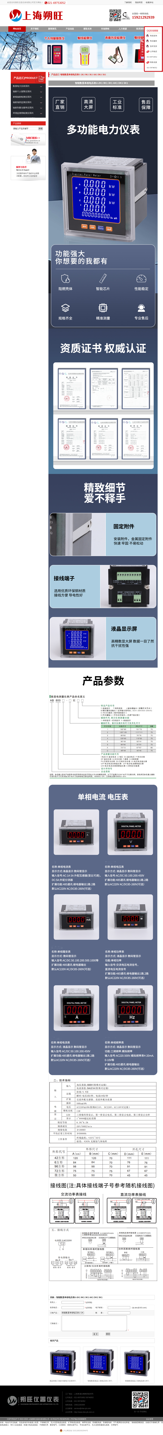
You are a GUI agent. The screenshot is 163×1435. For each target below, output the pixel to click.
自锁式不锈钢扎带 (153, 1422)
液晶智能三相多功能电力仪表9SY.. (63, 1381)
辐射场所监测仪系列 (22, 102)
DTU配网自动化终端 (122, 1422)
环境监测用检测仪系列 (23, 113)
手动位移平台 (85, 1425)
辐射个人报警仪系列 (22, 91)
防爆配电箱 (97, 1422)
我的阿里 (139, 2)
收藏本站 (149, 2)
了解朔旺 (128, 2)
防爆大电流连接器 (31, 1425)
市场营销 (105, 29)
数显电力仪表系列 (21, 86)
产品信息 (70, 29)
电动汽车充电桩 (11, 1422)
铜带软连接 (86, 1422)
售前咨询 (153, 36)
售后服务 (153, 41)
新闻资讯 (52, 29)
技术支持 (153, 46)
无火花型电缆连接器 (58, 1422)
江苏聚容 (62, 1425)
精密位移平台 (72, 1425)
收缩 (142, 48)
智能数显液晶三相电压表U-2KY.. (100, 1381)
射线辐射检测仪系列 (22, 97)
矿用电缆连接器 (74, 1422)
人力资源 (123, 29)
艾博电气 (114, 1425)
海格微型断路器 (138, 1422)
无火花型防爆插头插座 (100, 1425)
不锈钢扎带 (44, 1422)
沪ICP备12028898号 (78, 1419)
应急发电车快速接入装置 (28, 1422)
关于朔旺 (35, 29)
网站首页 (17, 29)
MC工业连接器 (16, 1425)
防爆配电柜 (107, 1422)
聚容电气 (53, 1425)
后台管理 (149, 1419)
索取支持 (87, 29)
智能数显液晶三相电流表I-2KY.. (138, 1381)
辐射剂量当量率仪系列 (23, 108)
